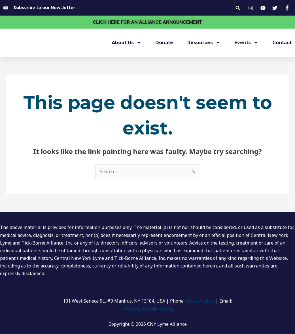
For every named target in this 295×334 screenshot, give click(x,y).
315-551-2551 (200, 301)
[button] (237, 7)
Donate (164, 42)
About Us (126, 43)
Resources (203, 43)
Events (246, 43)
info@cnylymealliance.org (147, 309)
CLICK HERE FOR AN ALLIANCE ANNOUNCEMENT (147, 22)
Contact (282, 42)
